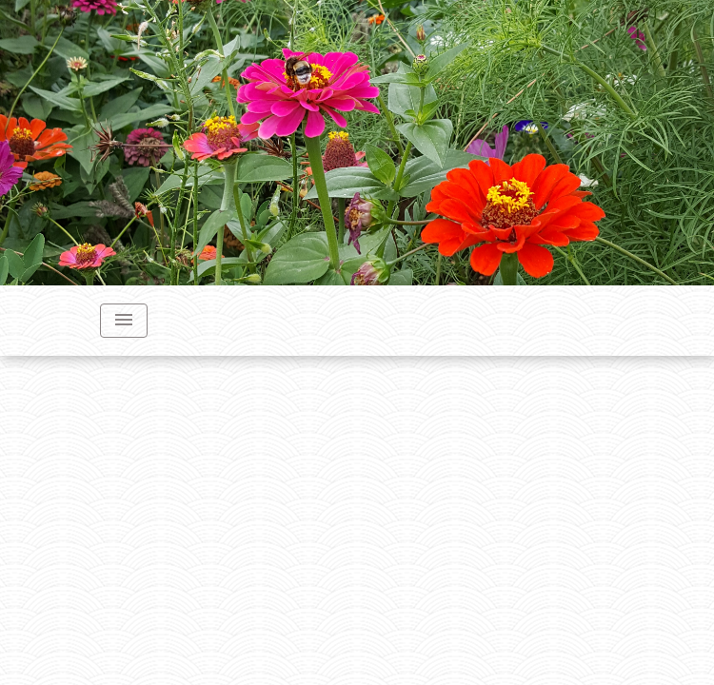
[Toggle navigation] (124, 320)
